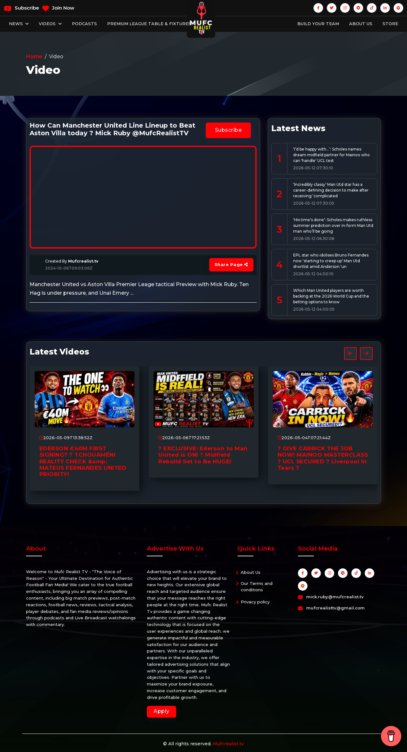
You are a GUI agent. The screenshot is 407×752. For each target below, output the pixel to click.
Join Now (58, 8)
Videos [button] (48, 23)
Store (390, 23)
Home (34, 56)
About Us (360, 23)
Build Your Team (318, 23)
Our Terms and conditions (256, 586)
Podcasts (84, 23)
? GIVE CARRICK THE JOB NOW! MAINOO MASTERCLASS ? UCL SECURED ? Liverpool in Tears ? (323, 458)
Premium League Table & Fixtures (149, 23)
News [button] (16, 23)
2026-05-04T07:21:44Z (304, 437)
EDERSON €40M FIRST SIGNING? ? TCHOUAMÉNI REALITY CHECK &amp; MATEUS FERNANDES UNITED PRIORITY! (83, 461)
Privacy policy (255, 601)
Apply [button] (161, 711)
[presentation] (350, 353)
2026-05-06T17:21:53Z (184, 437)
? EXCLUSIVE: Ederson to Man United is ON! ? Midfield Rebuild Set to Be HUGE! (203, 455)
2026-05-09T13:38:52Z (66, 437)
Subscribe (21, 8)
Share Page (231, 264)
